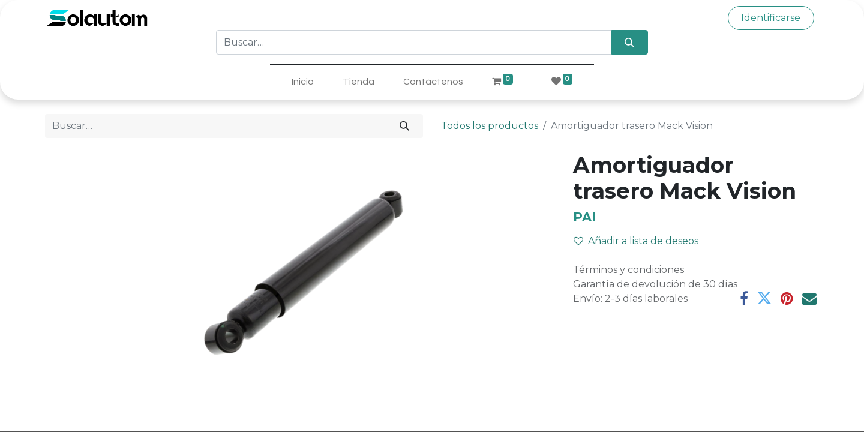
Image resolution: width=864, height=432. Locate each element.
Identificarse (770, 17)
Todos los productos (489, 125)
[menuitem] (302, 82)
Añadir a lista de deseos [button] (636, 241)
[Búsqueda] (629, 42)
